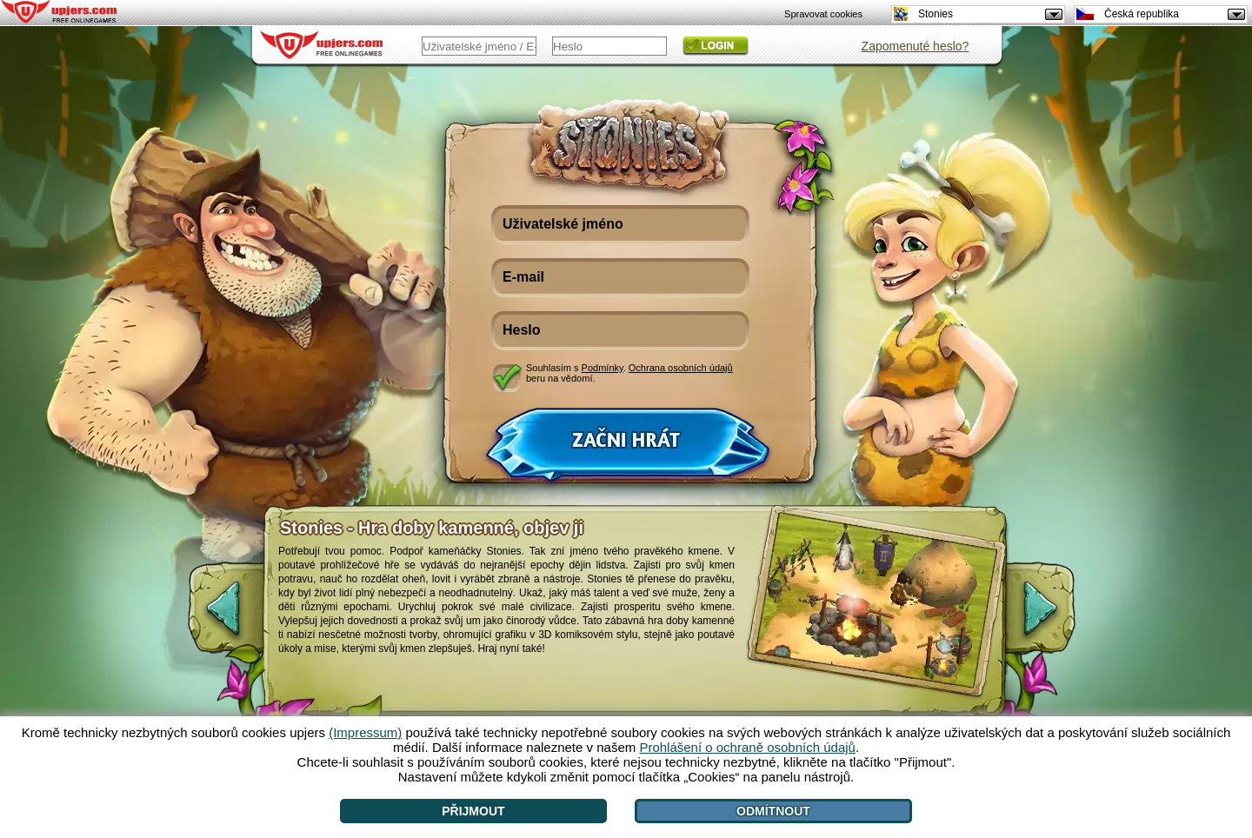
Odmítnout (773, 811)
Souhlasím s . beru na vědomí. (629, 372)
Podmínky (602, 367)
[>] (1054, 617)
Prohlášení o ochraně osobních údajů (747, 747)
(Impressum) (365, 732)
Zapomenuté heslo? (915, 46)
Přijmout (473, 811)
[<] (208, 617)
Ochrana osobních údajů (681, 367)
